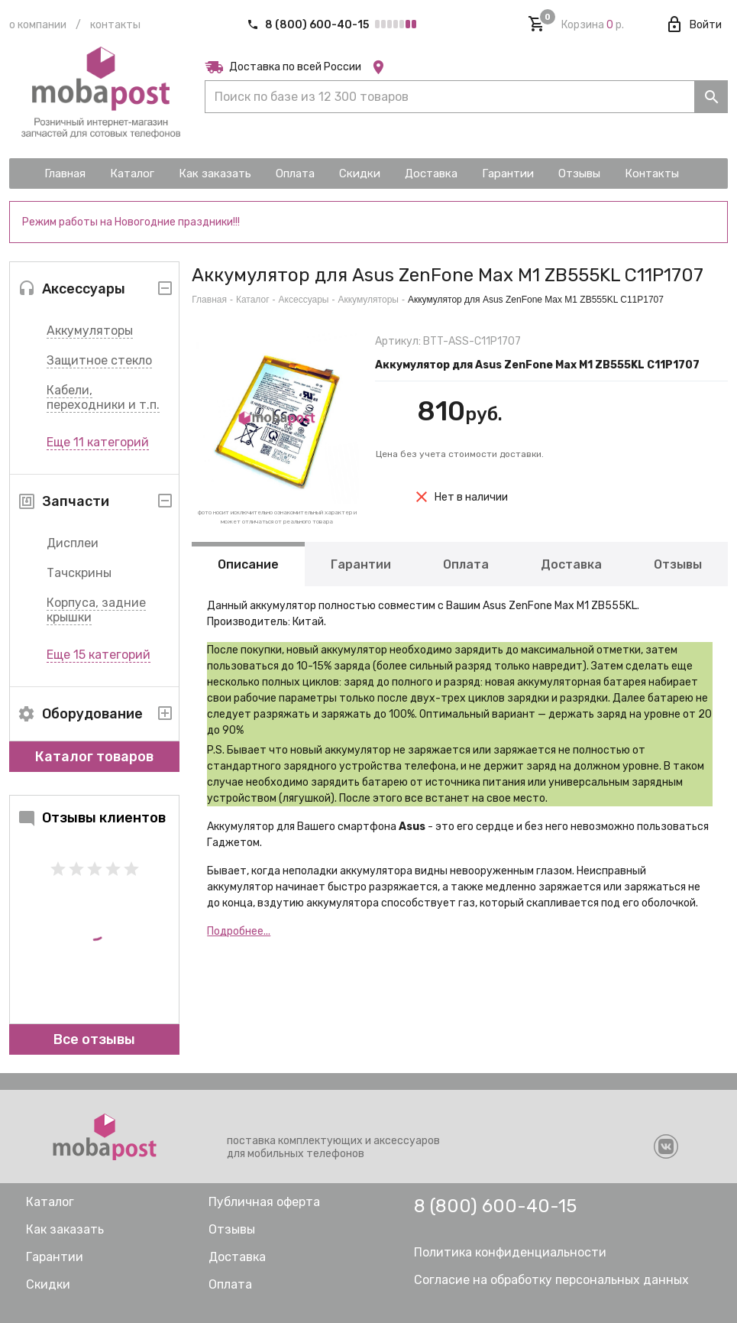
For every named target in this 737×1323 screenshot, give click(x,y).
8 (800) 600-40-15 (309, 24)
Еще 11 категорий (98, 442)
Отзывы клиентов (92, 817)
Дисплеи (73, 543)
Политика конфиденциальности (510, 1252)
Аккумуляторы (90, 330)
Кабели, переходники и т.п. (103, 397)
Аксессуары (304, 299)
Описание (248, 564)
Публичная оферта (264, 1202)
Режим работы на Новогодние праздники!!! (131, 222)
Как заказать (65, 1229)
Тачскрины (79, 573)
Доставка (571, 564)
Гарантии (361, 564)
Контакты (115, 24)
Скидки (48, 1284)
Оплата (466, 564)
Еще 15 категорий (98, 654)
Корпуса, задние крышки (96, 609)
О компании (37, 24)
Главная (209, 299)
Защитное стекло (99, 360)
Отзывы (678, 564)
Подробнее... (238, 931)
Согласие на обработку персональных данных (551, 1280)
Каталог (253, 299)
